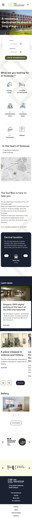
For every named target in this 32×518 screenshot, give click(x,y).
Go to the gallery (16, 423)
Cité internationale (16, 493)
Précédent (6, 255)
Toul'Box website (11, 227)
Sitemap (16, 506)
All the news (20, 383)
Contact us (16, 516)
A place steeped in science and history (12, 353)
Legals (16, 509)
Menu (3, 5)
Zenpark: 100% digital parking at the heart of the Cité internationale (14, 307)
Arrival (12, 40)
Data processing (16, 513)
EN (28, 4)
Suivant (25, 255)
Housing (16, 495)
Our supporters (16, 500)
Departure (13, 48)
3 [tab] (15, 411)
